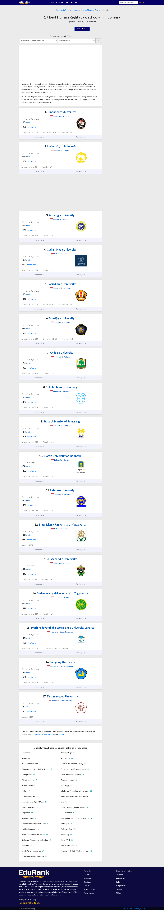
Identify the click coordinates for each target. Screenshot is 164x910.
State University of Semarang (60, 421)
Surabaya (51, 734)
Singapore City (89, 889)
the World (32, 127)
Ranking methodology (29, 902)
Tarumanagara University (60, 696)
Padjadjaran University (60, 284)
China (118, 893)
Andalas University (60, 352)
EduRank (92, 21)
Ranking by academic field (60, 36)
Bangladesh (120, 885)
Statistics (39, 137)
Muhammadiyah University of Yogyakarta (60, 593)
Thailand (119, 875)
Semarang (37, 734)
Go (98, 40)
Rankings (81, 137)
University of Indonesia (60, 146)
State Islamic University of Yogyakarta (60, 524)
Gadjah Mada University (60, 249)
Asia (96, 10)
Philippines (120, 878)
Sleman (61, 734)
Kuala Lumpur (89, 893)
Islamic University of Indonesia (60, 455)
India (118, 882)
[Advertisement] (38, 65)
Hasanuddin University (60, 559)
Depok (44, 734)
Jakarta (87, 875)
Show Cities (82, 29)
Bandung (87, 882)
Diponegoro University (60, 112)
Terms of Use (127, 909)
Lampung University (60, 662)
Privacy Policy (139, 909)
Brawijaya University (60, 318)
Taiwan (119, 889)
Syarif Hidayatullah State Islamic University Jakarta (60, 627)
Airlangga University (60, 215)
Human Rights (86, 10)
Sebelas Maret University (60, 387)
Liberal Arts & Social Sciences (66, 10)
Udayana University (60, 490)
